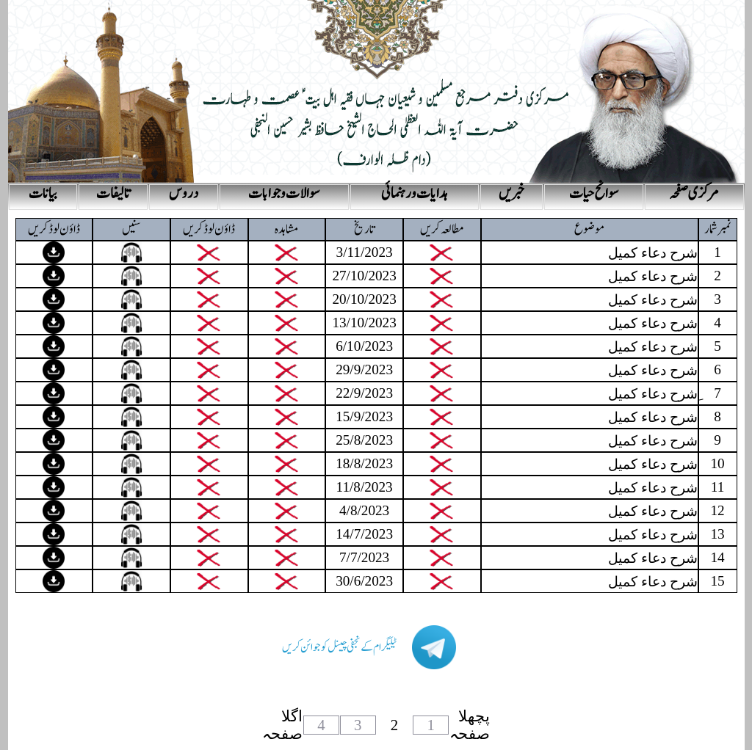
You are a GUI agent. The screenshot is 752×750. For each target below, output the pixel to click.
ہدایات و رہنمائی (414, 193)
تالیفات (113, 193)
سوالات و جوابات (283, 193)
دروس (183, 193)
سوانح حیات (593, 193)
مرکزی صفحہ (694, 193)
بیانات (43, 193)
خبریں (511, 193)
